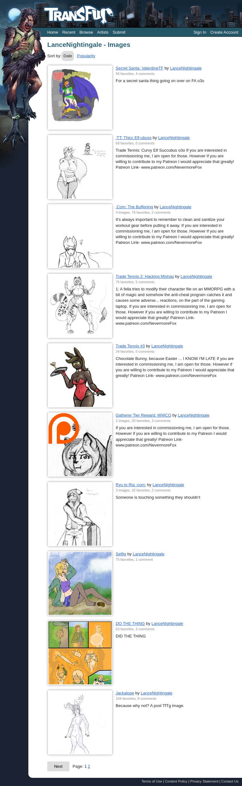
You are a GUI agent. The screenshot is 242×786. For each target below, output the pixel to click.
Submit (118, 32)
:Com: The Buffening (134, 207)
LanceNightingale (185, 68)
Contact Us (230, 781)
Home (52, 32)
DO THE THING (130, 623)
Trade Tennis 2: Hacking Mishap (145, 276)
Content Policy (176, 781)
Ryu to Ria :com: (131, 484)
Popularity (86, 55)
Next (58, 766)
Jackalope (125, 693)
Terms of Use (151, 781)
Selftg (121, 554)
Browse (86, 32)
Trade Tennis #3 (130, 346)
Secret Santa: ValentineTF (140, 68)
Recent (68, 32)
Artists (102, 32)
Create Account (224, 32)
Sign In (199, 32)
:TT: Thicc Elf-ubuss (134, 137)
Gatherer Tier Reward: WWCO (143, 415)
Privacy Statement (204, 781)
